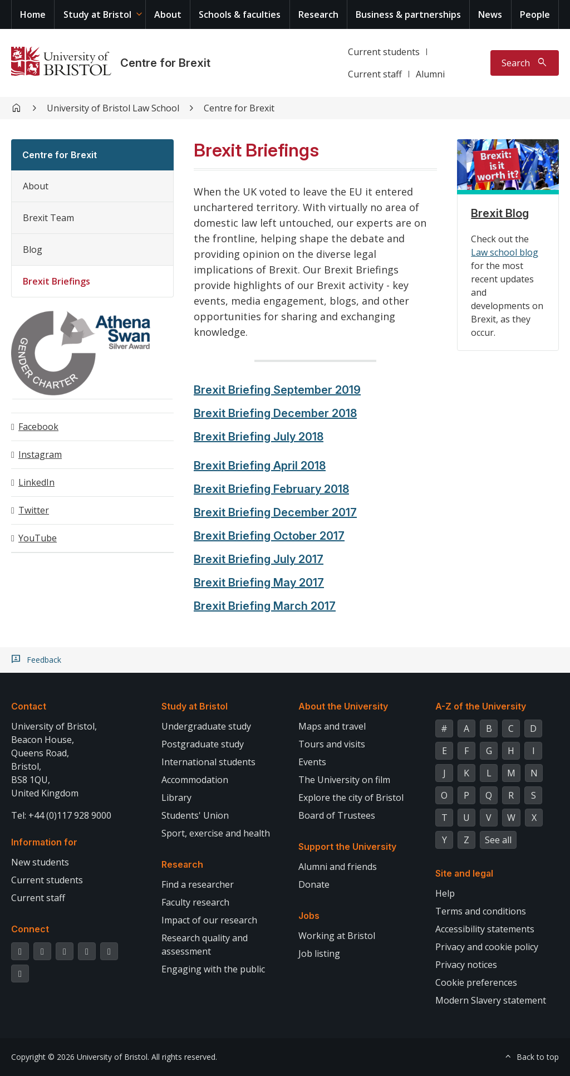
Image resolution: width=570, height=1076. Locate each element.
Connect (30, 929)
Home (33, 14)
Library (176, 797)
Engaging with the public (213, 969)
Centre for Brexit (165, 63)
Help (445, 893)
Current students (384, 52)
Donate (314, 884)
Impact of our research (209, 920)
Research (318, 14)
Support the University (347, 846)
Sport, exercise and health (215, 833)
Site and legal (464, 873)
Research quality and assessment (204, 944)
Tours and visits (331, 744)
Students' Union (195, 815)
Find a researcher (197, 884)
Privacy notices (466, 964)
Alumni (430, 74)
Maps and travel (332, 726)
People (535, 14)
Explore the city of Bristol (351, 797)
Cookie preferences (476, 982)
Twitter (33, 510)
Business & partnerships (408, 14)
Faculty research (195, 902)
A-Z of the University (480, 706)
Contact (28, 706)
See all (498, 840)
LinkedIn (36, 482)
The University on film (344, 780)
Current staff (375, 74)
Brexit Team (48, 218)
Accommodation (194, 780)
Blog (32, 249)
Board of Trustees (336, 815)
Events (312, 762)
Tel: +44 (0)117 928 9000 (61, 815)
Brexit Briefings (56, 281)
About (167, 14)
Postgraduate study (202, 744)
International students (208, 762)
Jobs (309, 915)
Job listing (319, 953)
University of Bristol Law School (113, 108)
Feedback (44, 660)
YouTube (37, 538)
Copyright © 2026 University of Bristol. (80, 1056)
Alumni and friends (337, 866)
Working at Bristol (336, 936)
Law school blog (504, 252)
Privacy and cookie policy (486, 947)
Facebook (38, 426)
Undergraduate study (206, 726)
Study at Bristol (97, 14)
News (490, 14)
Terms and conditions (480, 911)
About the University (343, 706)
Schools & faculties (240, 14)
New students (40, 862)
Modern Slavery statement (490, 1000)
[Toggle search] (524, 63)
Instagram (40, 454)
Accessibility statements (484, 929)
